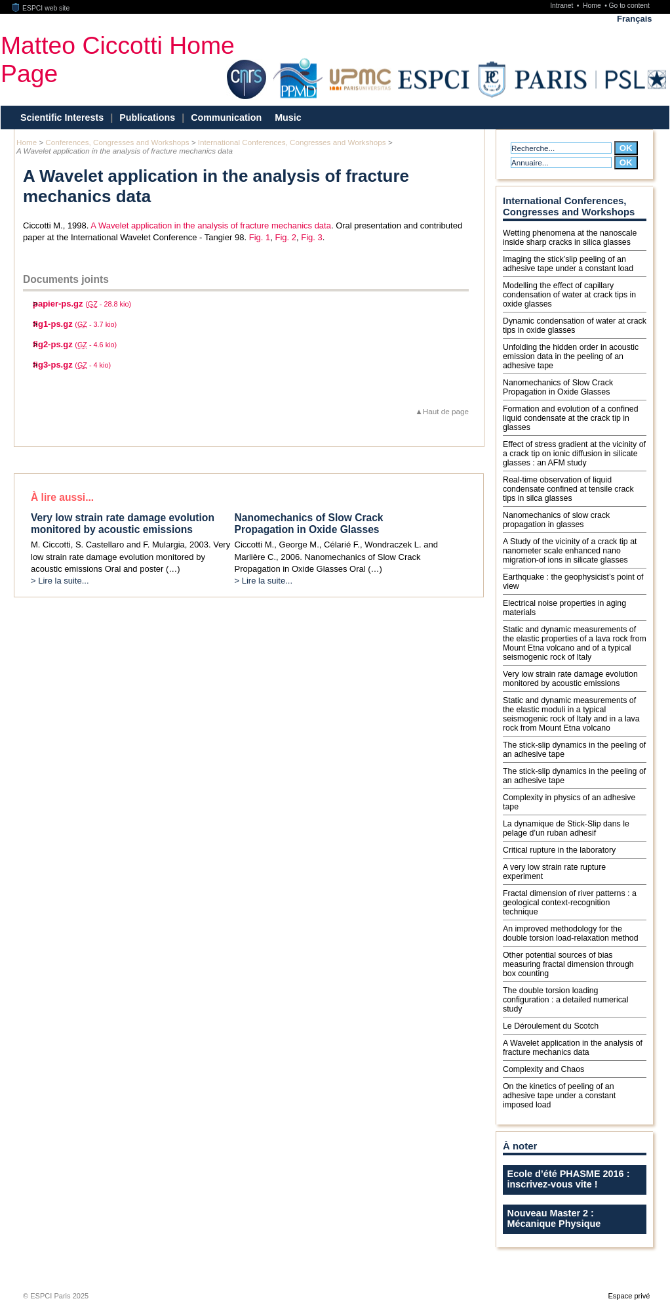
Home (593, 5)
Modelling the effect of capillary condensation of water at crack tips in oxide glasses (569, 295)
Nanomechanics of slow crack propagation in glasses (556, 520)
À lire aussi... (62, 497)
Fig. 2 (285, 237)
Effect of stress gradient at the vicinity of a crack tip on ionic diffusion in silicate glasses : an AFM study (574, 453)
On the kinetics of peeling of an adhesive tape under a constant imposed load (559, 1095)
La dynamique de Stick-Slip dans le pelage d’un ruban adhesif (566, 828)
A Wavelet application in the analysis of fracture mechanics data (210, 225)
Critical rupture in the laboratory (559, 850)
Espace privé (629, 1296)
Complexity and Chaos (543, 1069)
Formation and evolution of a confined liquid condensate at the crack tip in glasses (571, 418)
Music (288, 117)
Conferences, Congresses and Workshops (117, 142)
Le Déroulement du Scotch (551, 1026)
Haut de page (446, 411)
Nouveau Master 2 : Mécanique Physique (554, 1218)
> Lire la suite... (60, 581)
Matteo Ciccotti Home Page (118, 59)
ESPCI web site (41, 8)
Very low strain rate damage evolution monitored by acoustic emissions (570, 679)
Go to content (628, 5)
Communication (226, 117)
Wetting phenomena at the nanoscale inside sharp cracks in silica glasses (570, 237)
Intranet (562, 5)
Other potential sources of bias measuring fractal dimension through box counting (568, 964)
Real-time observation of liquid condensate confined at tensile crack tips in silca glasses (568, 489)
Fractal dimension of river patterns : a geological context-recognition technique (570, 902)
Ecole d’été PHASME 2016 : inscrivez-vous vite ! (568, 1178)
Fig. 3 (312, 237)
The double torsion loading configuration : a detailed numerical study (565, 1000)
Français (634, 19)
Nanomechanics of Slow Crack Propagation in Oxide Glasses (558, 387)
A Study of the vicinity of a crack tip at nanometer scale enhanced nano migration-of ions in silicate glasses (570, 551)
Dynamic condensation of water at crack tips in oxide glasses (574, 325)
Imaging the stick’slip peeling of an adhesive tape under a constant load (568, 264)
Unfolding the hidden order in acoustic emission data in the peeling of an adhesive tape (571, 356)
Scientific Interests (62, 117)
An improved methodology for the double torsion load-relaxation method (571, 933)
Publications (147, 117)
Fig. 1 (260, 237)
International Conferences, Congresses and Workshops (292, 142)
